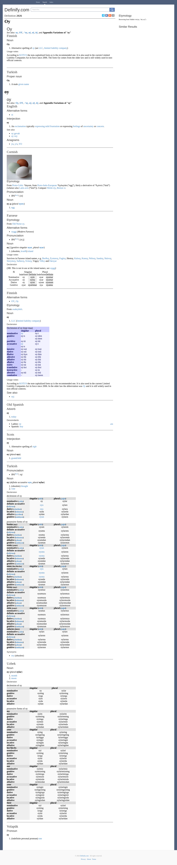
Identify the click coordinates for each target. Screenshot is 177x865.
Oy (17, 103)
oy (17, 32)
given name (23, 84)
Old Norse (17, 224)
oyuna (42, 555)
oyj (12, 396)
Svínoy (28, 261)
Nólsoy (92, 258)
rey (12, 655)
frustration (54, 126)
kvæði (23, 251)
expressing (40, 126)
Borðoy (45, 258)
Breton (60, 188)
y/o (16, 144)
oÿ (33, 32)
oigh (34, 446)
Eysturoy (54, 258)
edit (111, 424)
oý (30, 32)
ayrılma (19, 514)
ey (23, 224)
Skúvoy (107, 258)
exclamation (20, 126)
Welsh (50, 188)
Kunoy (85, 258)
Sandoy (99, 258)
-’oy (25, 32)
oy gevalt (15, 133)
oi (12, 114)
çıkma (18, 540)
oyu (30, 482)
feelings (76, 126)
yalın (21, 501)
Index (51, 2)
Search (45, 2)
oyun (41, 517)
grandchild (16, 458)
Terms (94, 859)
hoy (21, 426)
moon (14, 678)
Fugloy (62, 258)
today (13, 416)
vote (13, 488)
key (16, 195)
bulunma (19, 512)
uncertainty (88, 126)
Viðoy (42, 261)
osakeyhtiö (17, 309)
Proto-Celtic (17, 185)
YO (20, 144)
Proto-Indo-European (47, 185)
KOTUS (23, 55)
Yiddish (132, 19)
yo (12, 144)
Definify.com (84, 856)
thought (24, 486)
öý (36, 32)
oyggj (14, 231)
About (89, 859)
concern (100, 126)
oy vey (14, 136)
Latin (21, 188)
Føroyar (53, 261)
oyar (30, 247)
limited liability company (55, 48)
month (14, 675)
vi (64, 188)
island (30, 251)
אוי (136, 19)
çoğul (63, 499)
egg (13, 207)
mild (47, 126)
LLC (41, 48)
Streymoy (11, 261)
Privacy (83, 859)
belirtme (10, 506)
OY (20, 32)
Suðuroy (20, 261)
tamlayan (19, 517)
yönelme (17, 509)
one (40, 838)
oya (41, 509)
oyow (21, 203)
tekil (40, 499)
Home (38, 2)
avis (26, 188)
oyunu (42, 551)
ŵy (54, 188)
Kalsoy (77, 258)
